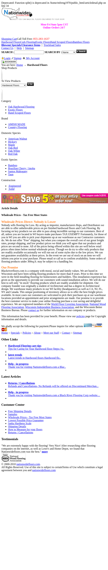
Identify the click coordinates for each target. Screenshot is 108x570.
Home (19, 65)
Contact (66, 332)
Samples (12, 414)
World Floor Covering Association (69, 304)
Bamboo (12, 165)
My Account (31, 58)
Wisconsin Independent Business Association (49, 307)
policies (80, 316)
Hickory (12, 141)
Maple (11, 144)
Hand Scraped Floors (19, 112)
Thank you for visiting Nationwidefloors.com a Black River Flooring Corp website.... (54, 394)
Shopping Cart (9, 38)
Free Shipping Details (20, 411)
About (37, 332)
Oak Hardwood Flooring (21, 106)
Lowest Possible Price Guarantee (26, 420)
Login (6, 58)
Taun (10, 174)
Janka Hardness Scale (19, 423)
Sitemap (77, 332)
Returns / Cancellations (20, 432)
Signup (16, 58)
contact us (33, 310)
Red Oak (12, 153)
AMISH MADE (16, 124)
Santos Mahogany (17, 171)
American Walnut (17, 138)
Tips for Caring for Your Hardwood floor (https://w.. (36, 347)
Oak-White (14, 150)
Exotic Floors (15, 109)
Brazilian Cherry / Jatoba (21, 168)
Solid (11, 188)
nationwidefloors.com (28, 464)
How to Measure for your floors (25, 429)
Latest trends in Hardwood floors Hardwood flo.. (34, 356)
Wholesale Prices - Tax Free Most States (30, 417)
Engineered (14, 185)
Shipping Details (17, 426)
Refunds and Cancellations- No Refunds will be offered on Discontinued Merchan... (53, 385)
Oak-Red (13, 147)
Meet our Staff (51, 332)
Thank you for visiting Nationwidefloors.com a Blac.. (37, 365)
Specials (15, 332)
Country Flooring (17, 127)
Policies (27, 332)
